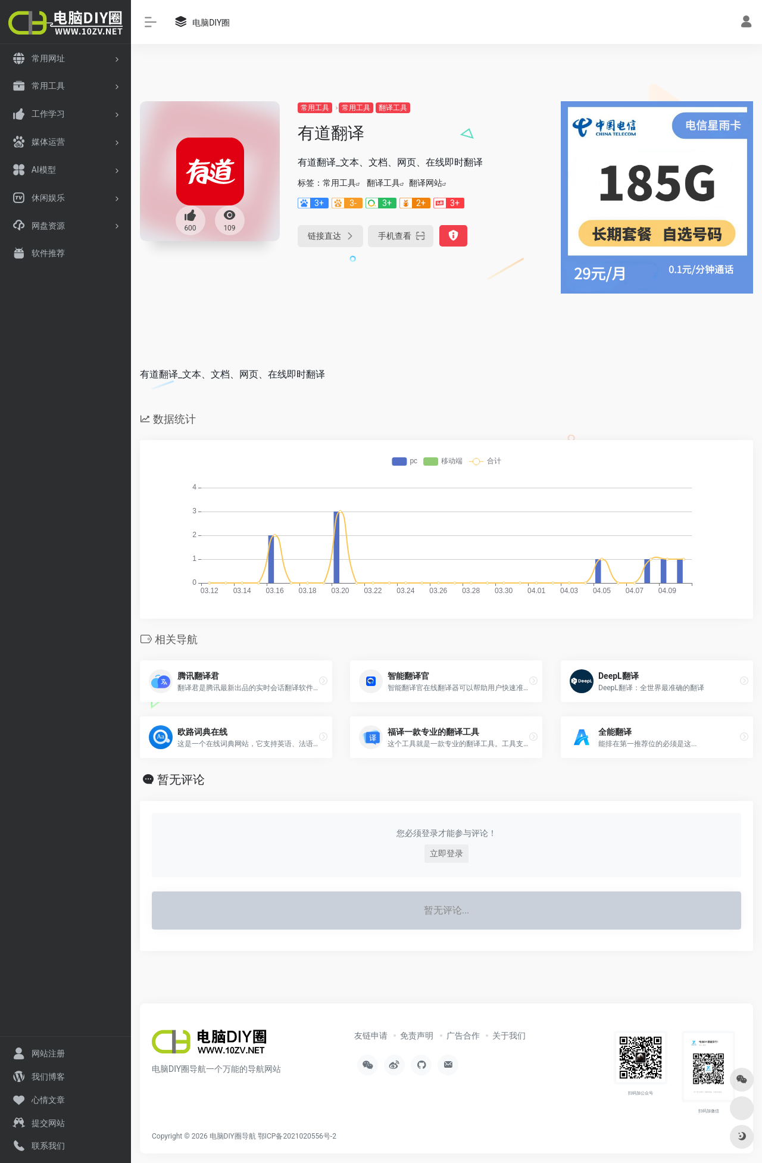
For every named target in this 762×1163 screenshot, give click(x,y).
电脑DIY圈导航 (233, 1136)
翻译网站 (425, 183)
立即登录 (446, 853)
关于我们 (509, 1035)
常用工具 (315, 108)
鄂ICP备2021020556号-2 (297, 1136)
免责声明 (416, 1035)
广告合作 (463, 1035)
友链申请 (371, 1035)
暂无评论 (181, 779)
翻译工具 (393, 108)
